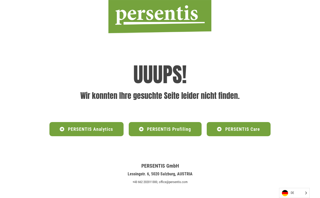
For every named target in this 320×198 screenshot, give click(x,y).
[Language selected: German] (294, 193)
